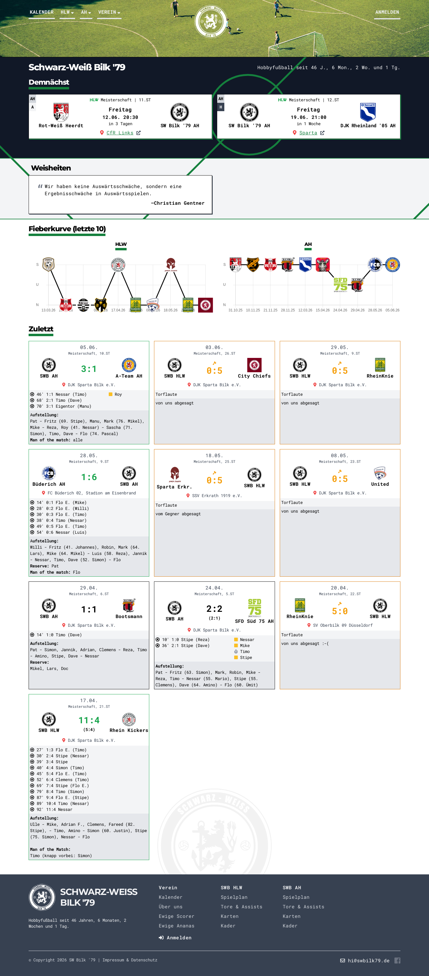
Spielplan (234, 897)
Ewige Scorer (177, 916)
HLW (67, 12)
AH (86, 12)
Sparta (308, 132)
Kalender (42, 12)
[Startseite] (84, 897)
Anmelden (387, 12)
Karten (230, 916)
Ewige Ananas (177, 925)
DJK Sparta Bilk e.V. (89, 384)
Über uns (171, 906)
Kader (228, 925)
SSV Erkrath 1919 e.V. (214, 495)
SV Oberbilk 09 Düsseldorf (340, 625)
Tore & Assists (241, 906)
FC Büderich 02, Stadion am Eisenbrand (89, 493)
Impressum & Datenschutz (129, 960)
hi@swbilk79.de (369, 960)
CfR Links (120, 132)
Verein (109, 12)
